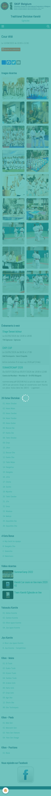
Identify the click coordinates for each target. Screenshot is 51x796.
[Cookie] (5, 790)
